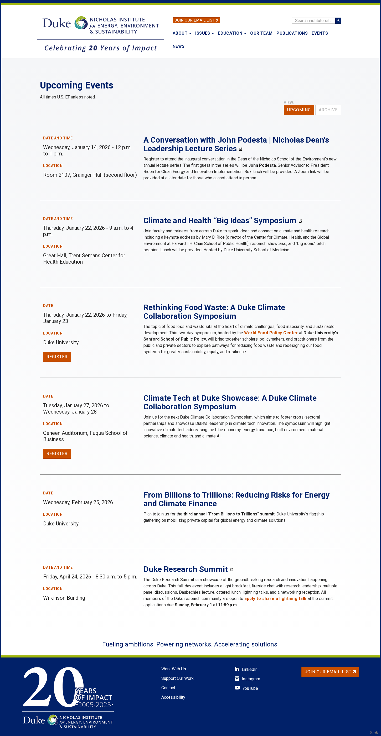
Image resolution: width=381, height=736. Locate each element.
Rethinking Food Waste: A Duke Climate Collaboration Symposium (214, 312)
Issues (204, 33)
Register (57, 356)
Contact (168, 687)
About (182, 33)
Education (232, 33)
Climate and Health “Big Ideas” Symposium (219, 220)
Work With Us (173, 668)
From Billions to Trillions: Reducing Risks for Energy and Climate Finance (236, 499)
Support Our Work (177, 678)
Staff (374, 732)
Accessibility (173, 697)
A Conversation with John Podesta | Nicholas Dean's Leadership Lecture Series (236, 144)
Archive (328, 109)
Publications (292, 33)
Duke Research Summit (185, 569)
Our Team (261, 33)
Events (320, 33)
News (179, 46)
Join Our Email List (195, 20)
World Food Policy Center (271, 332)
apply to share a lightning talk (275, 598)
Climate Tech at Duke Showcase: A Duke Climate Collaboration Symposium (230, 402)
